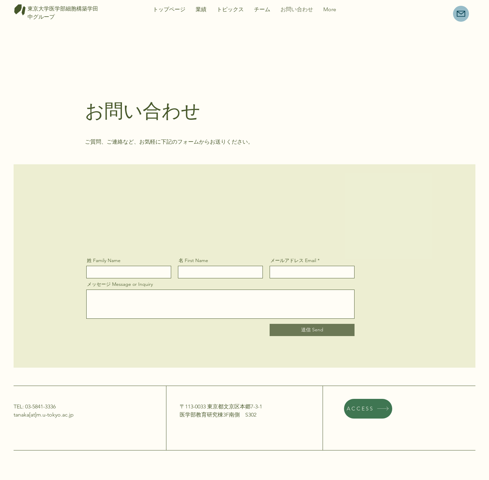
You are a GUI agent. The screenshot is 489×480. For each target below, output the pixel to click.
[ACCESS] (368, 409)
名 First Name (193, 260)
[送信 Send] (312, 330)
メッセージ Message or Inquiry (120, 284)
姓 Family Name (104, 260)
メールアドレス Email (293, 260)
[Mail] (461, 14)
